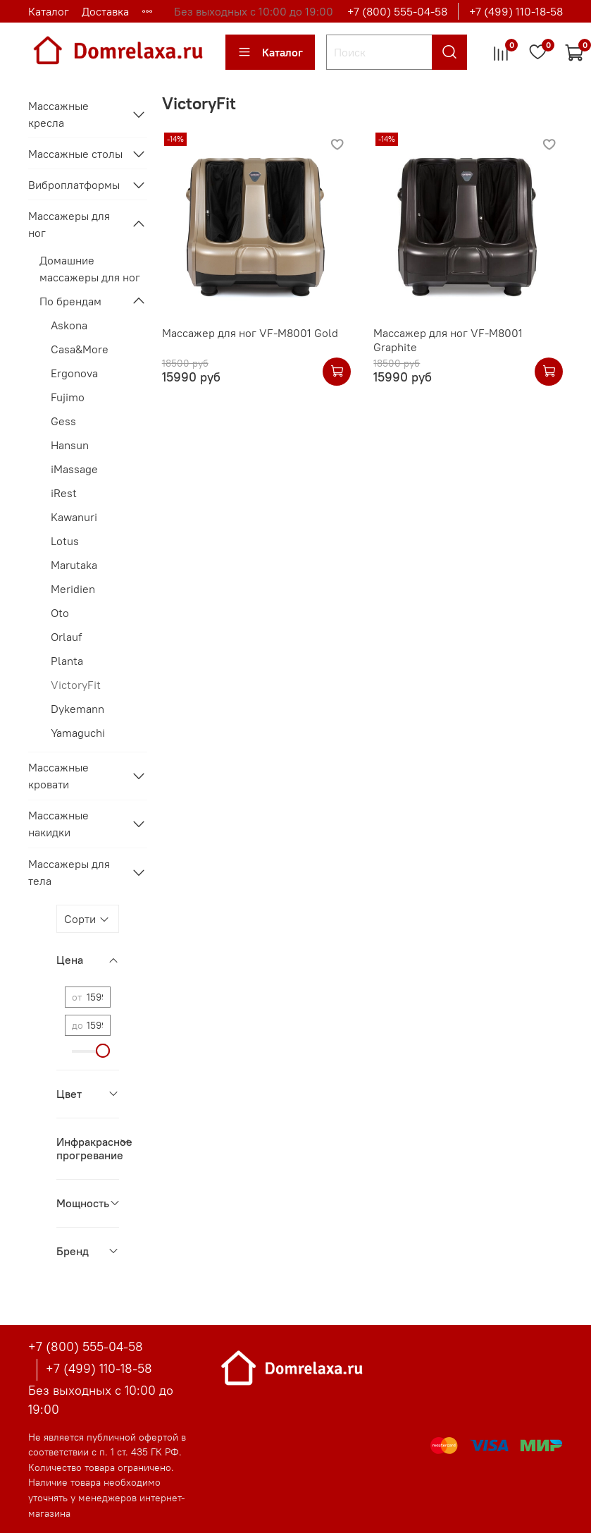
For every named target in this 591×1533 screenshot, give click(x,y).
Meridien (73, 589)
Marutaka (74, 565)
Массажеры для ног (69, 224)
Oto (60, 613)
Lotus (65, 541)
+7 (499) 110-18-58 (516, 11)
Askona (69, 325)
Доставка (105, 11)
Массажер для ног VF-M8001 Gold (250, 333)
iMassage (74, 469)
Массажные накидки (58, 823)
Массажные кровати (58, 775)
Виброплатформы (74, 185)
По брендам (70, 301)
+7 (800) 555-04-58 (397, 11)
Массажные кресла (58, 114)
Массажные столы (75, 154)
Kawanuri (74, 517)
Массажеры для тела (69, 872)
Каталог (48, 11)
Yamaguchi (78, 733)
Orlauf (66, 637)
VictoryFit (76, 685)
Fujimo (68, 397)
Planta (67, 661)
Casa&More (79, 349)
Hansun (70, 445)
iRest (64, 493)
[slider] (103, 1050)
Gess (63, 421)
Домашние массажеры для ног (89, 268)
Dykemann (77, 709)
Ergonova (74, 373)
